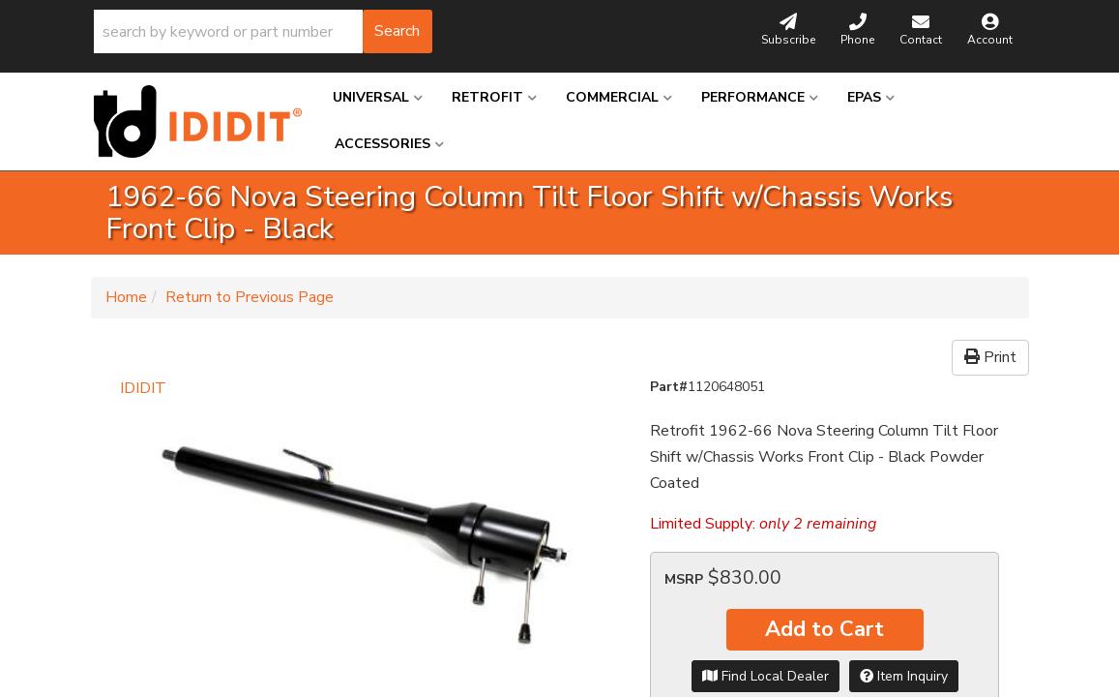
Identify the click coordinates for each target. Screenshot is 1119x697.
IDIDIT (143, 388)
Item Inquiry (904, 676)
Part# (669, 387)
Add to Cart (824, 629)
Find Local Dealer (765, 676)
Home (126, 297)
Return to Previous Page (249, 297)
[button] (263, 31)
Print (990, 357)
